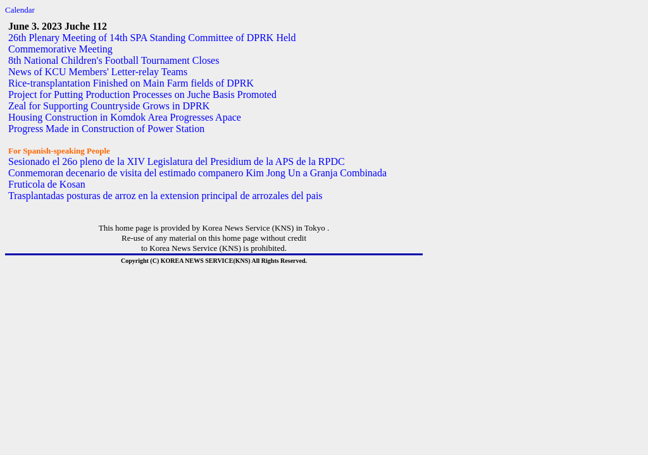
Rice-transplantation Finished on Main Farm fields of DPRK (131, 83)
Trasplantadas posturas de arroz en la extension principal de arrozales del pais (165, 195)
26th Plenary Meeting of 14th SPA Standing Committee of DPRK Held (152, 37)
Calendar (20, 10)
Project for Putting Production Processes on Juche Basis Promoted (142, 94)
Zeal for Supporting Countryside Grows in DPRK (108, 105)
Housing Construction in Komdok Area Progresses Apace (124, 117)
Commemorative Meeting (60, 49)
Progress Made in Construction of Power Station (106, 128)
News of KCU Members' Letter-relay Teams (97, 71)
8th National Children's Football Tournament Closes (113, 60)
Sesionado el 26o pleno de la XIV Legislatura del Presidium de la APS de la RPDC (176, 161)
